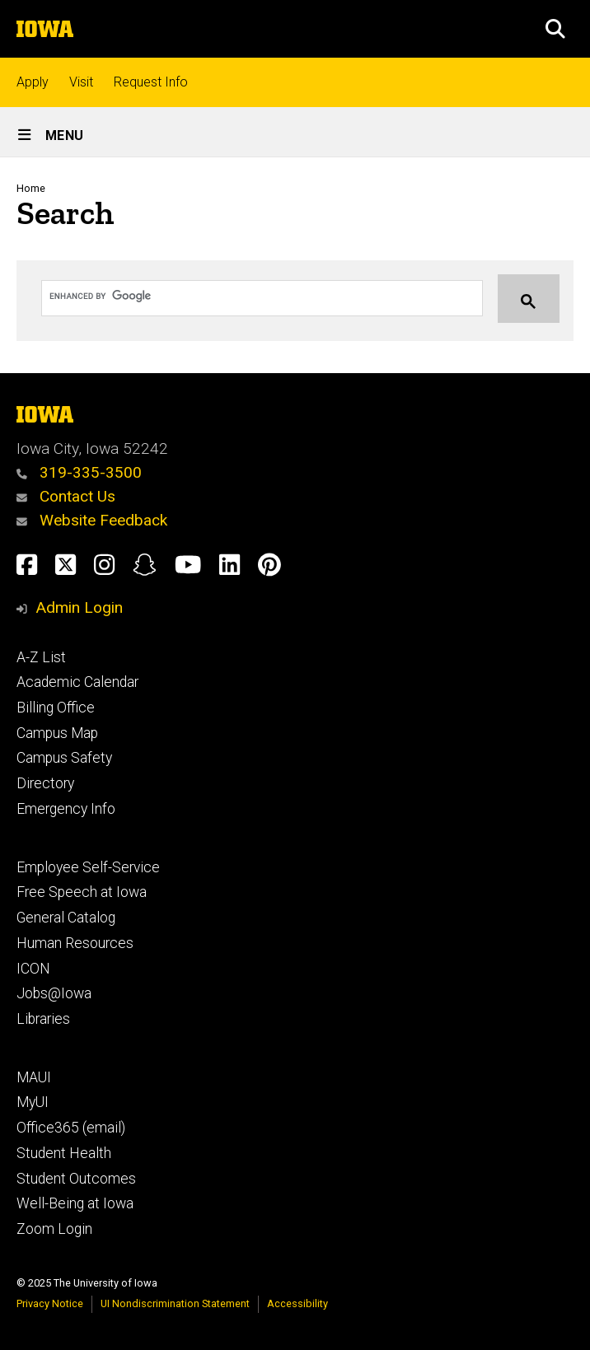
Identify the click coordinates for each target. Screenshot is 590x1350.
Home (30, 188)
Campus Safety (64, 758)
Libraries (43, 1019)
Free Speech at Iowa (81, 892)
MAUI (33, 1077)
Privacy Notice (49, 1303)
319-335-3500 (79, 472)
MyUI (32, 1102)
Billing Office (55, 707)
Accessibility (297, 1303)
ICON (33, 968)
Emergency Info (65, 809)
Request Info (151, 82)
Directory (45, 783)
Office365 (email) (70, 1127)
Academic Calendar (77, 682)
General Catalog (65, 917)
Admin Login (79, 607)
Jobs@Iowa (53, 993)
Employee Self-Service (88, 867)
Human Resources (74, 943)
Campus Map (57, 733)
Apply (32, 82)
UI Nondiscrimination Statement (175, 1303)
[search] (246, 295)
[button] (555, 29)
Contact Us (65, 496)
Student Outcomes (76, 1178)
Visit (81, 82)
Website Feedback (91, 520)
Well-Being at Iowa (74, 1203)
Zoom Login (54, 1229)
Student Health (63, 1153)
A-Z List (41, 657)
